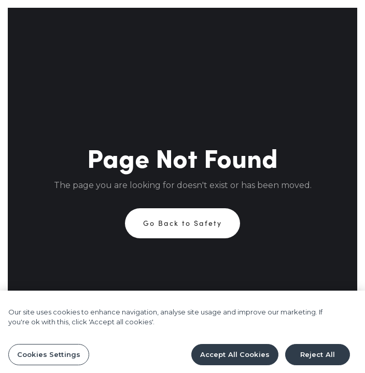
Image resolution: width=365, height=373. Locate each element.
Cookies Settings (48, 357)
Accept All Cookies (235, 357)
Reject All (317, 357)
